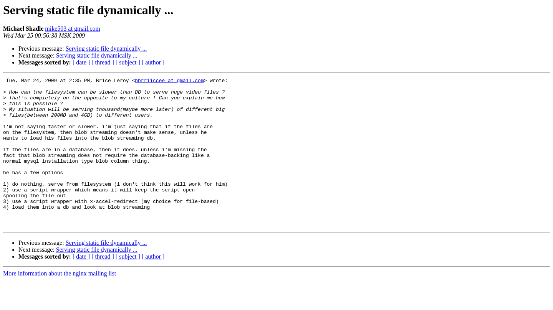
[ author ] (153, 62)
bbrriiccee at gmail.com (169, 81)
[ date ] (81, 62)
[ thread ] (102, 62)
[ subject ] (128, 62)
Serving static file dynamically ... (106, 48)
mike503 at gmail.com (72, 28)
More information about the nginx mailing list (59, 303)
